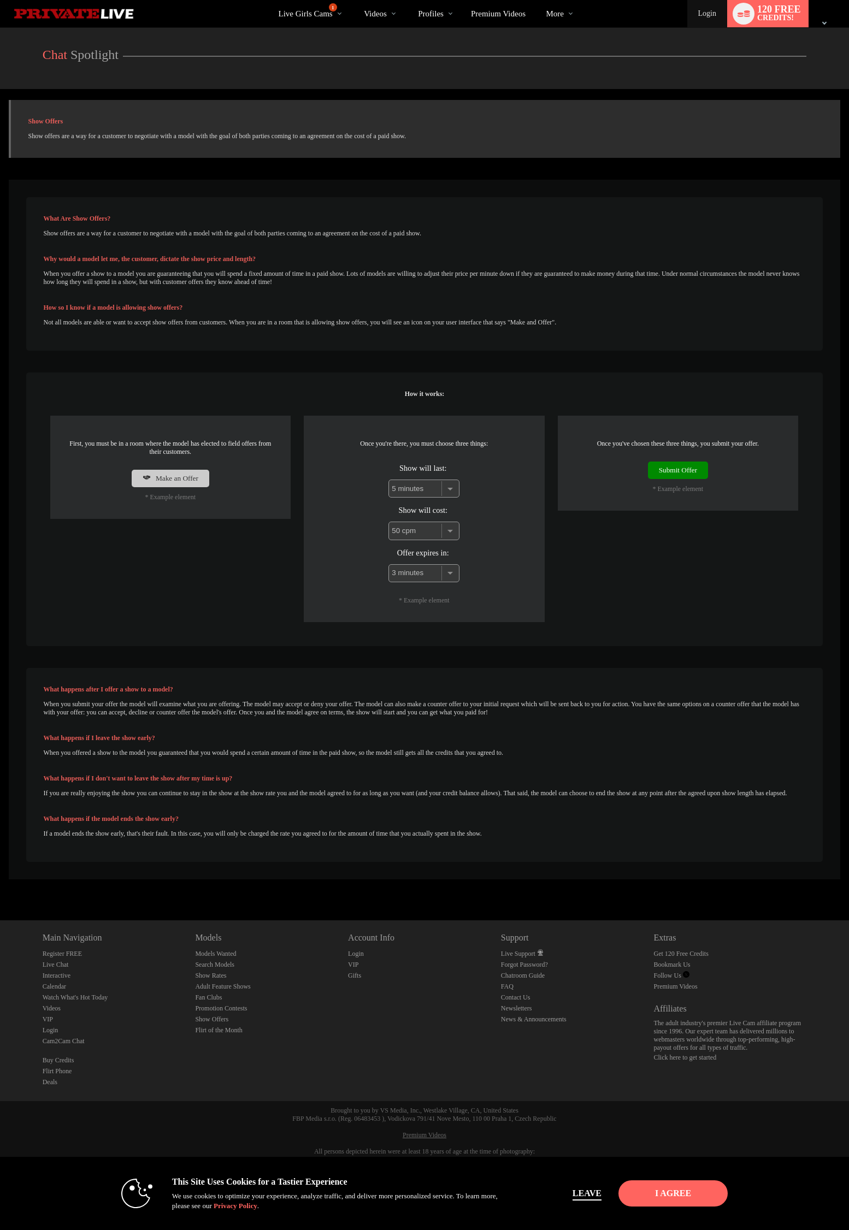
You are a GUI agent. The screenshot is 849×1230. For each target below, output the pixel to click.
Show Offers (211, 1019)
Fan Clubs (208, 997)
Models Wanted (215, 953)
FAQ (507, 986)
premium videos (498, 13)
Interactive (56, 975)
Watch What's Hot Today (75, 997)
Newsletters (516, 1008)
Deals (50, 1082)
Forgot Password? (524, 964)
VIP (48, 1019)
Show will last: (422, 468)
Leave (577, 1193)
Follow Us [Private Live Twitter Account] (671, 975)
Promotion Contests (221, 1008)
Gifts (354, 975)
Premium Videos (676, 986)
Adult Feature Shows (222, 986)
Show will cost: (423, 510)
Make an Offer (170, 478)
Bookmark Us (672, 964)
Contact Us (515, 997)
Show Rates (210, 975)
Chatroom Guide (523, 975)
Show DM (0, 879)
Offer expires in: (423, 552)
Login (707, 13)
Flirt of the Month (218, 1030)
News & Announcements (534, 1019)
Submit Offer (678, 470)
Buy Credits (58, 1060)
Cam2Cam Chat (64, 1041)
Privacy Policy (225, 1206)
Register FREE (62, 953)
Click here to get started (685, 1057)
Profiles (431, 13)
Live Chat (56, 964)
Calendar (54, 986)
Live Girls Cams (307, 10)
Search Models (214, 964)
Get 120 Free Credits (681, 953)
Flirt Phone (57, 1071)
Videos (375, 13)
